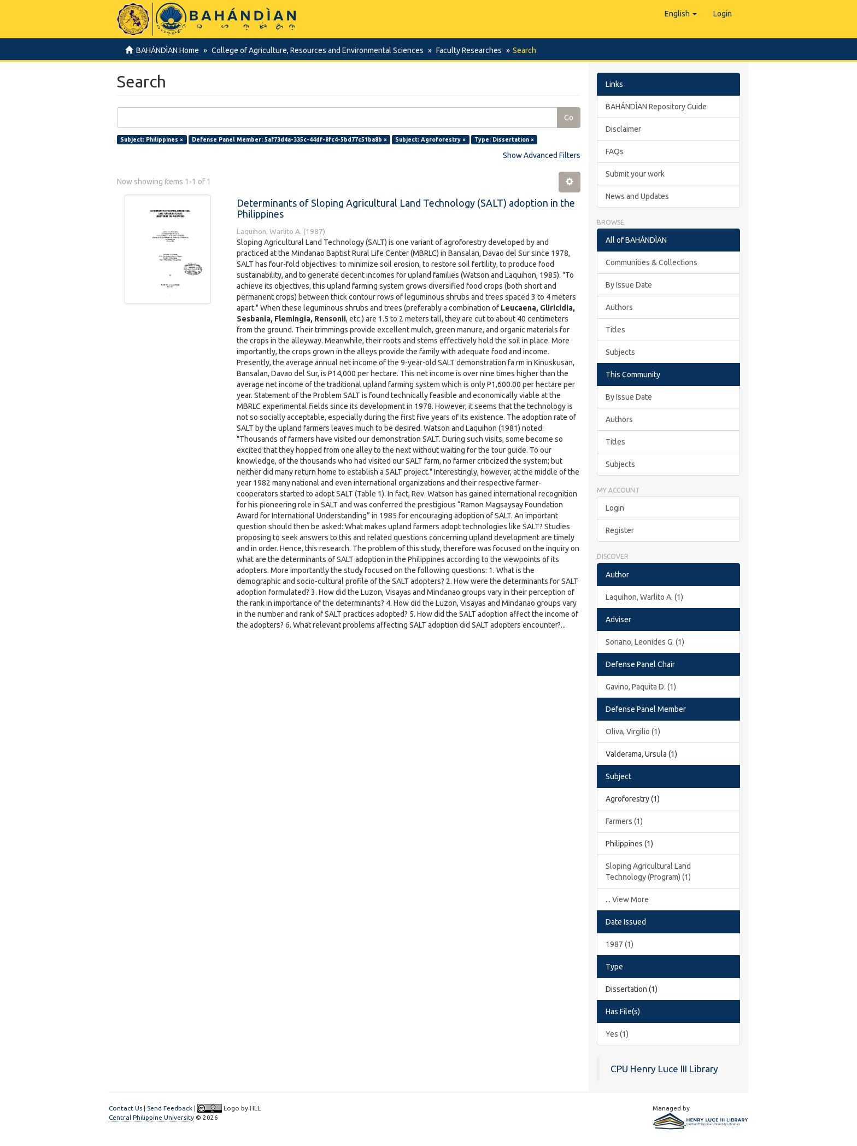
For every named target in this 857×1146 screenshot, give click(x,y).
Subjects (620, 352)
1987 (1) (619, 944)
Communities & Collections (651, 262)
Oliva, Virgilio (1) (633, 731)
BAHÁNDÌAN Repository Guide (656, 106)
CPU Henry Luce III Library (664, 1068)
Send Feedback (169, 1108)
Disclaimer (623, 129)
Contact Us (125, 1108)
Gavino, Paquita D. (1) (641, 686)
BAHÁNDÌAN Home (167, 50)
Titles (615, 329)
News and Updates (637, 196)
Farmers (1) (624, 821)
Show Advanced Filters (541, 155)
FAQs (615, 151)
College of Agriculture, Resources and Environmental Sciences (316, 50)
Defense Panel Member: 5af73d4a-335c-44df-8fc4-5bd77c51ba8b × (289, 139)
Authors (619, 307)
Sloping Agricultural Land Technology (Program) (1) (648, 871)
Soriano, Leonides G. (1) (645, 642)
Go (568, 117)
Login (615, 508)
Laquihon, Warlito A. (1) (644, 597)
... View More (627, 899)
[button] (680, 13)
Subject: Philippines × (151, 139)
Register (620, 530)
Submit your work (635, 173)
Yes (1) (617, 1034)
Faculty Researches (465, 50)
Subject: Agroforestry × (430, 139)
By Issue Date (629, 284)
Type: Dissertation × (504, 139)
